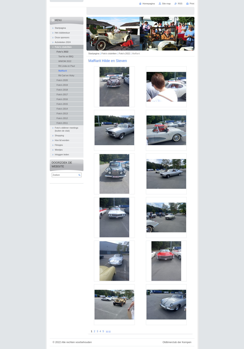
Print (192, 3)
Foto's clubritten (109, 53)
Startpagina (94, 53)
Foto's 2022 (124, 53)
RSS (180, 3)
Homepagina (149, 3)
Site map (166, 3)
